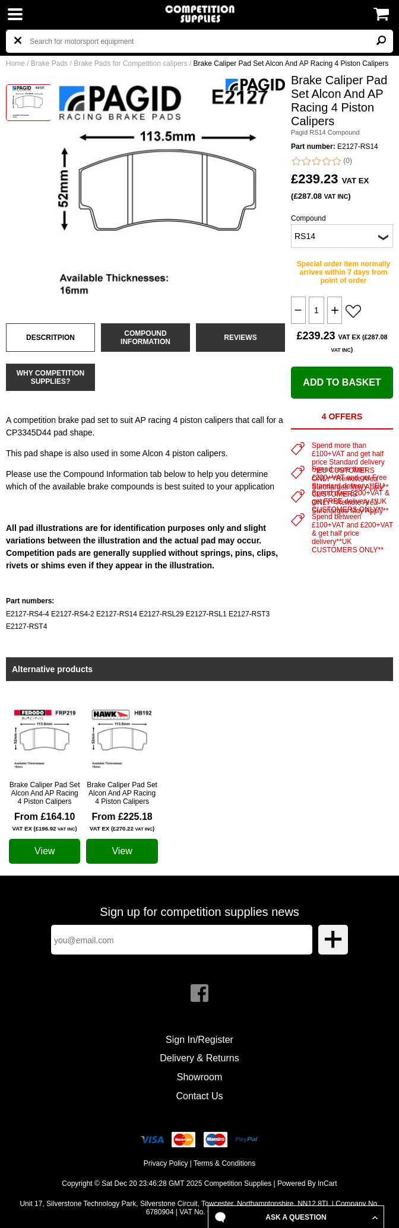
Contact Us (199, 1096)
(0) (321, 161)
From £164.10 (44, 822)
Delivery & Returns (199, 1058)
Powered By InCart (307, 1183)
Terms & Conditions (224, 1163)
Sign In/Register (199, 1040)
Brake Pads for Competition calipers (130, 63)
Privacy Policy (166, 1163)
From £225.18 (122, 822)
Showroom (199, 1077)
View (44, 851)
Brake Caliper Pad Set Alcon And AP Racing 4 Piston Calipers (45, 793)
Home (15, 63)
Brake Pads (49, 63)
